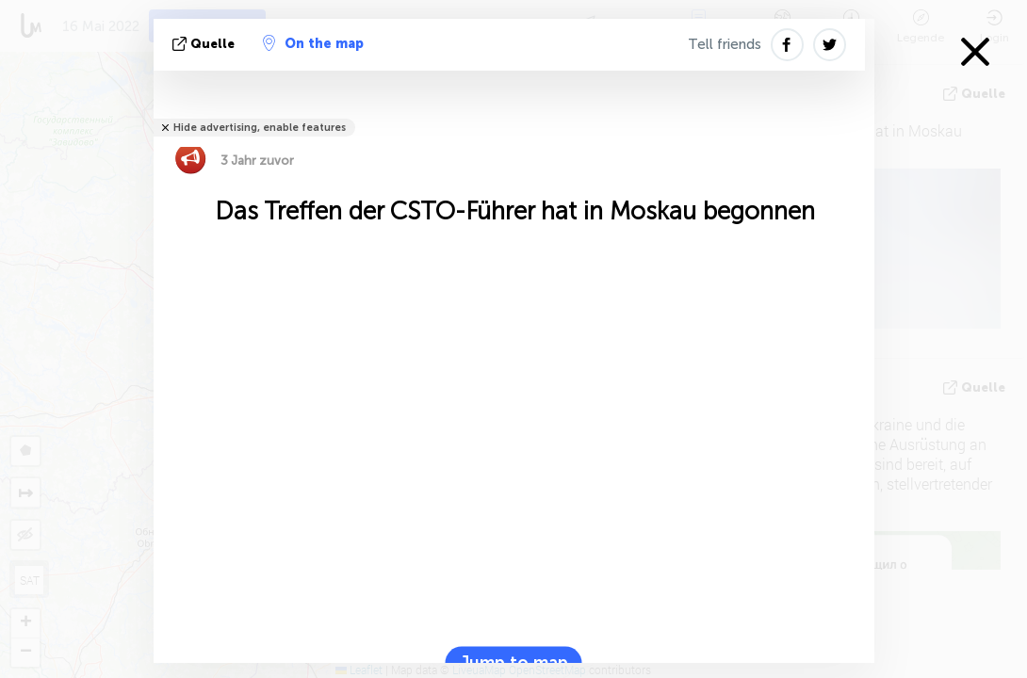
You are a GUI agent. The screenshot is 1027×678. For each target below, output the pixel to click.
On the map (313, 43)
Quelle (205, 44)
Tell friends (724, 44)
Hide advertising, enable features (259, 127)
